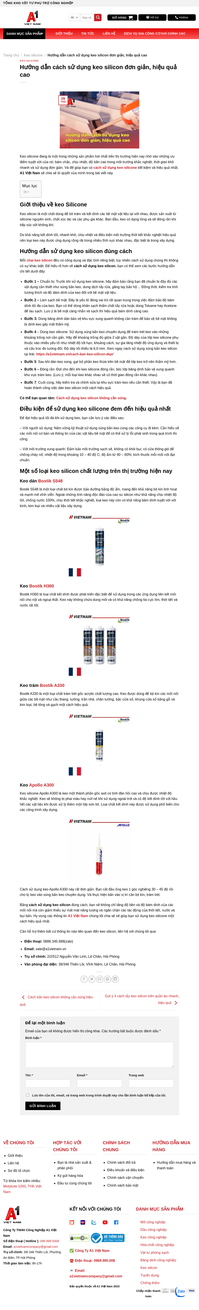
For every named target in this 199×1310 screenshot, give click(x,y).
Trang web (136, 1075)
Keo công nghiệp (153, 1237)
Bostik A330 (52, 685)
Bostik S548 (50, 481)
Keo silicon (148, 1268)
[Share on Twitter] (91, 979)
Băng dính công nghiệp (158, 1260)
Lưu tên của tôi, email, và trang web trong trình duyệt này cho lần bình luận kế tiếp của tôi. (99, 1095)
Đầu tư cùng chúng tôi (75, 1183)
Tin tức (87, 33)
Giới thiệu (64, 33)
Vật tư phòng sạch (154, 1252)
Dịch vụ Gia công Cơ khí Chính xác (155, 33)
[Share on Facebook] (84, 979)
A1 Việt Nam (78, 916)
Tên (29, 1075)
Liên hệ (109, 33)
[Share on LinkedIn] (115, 979)
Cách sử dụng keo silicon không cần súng (91, 398)
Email (82, 1075)
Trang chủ (11, 55)
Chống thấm (149, 1283)
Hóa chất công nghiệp (157, 1245)
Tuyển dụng (149, 1275)
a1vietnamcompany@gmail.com (35, 1246)
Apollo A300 (42, 785)
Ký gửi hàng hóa (70, 1176)
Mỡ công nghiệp (152, 1222)
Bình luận (33, 1038)
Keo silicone (33, 55)
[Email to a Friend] (99, 979)
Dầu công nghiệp (153, 1230)
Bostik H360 (41, 586)
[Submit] (98, 17)
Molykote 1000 (14, 1186)
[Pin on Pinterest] (107, 979)
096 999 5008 (49, 1241)
